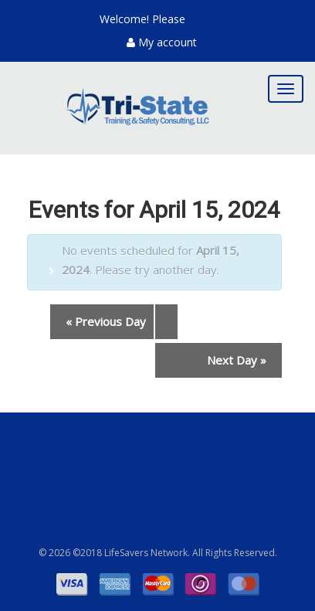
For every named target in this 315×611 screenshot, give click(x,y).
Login (202, 19)
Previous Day (106, 321)
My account (162, 42)
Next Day (236, 360)
